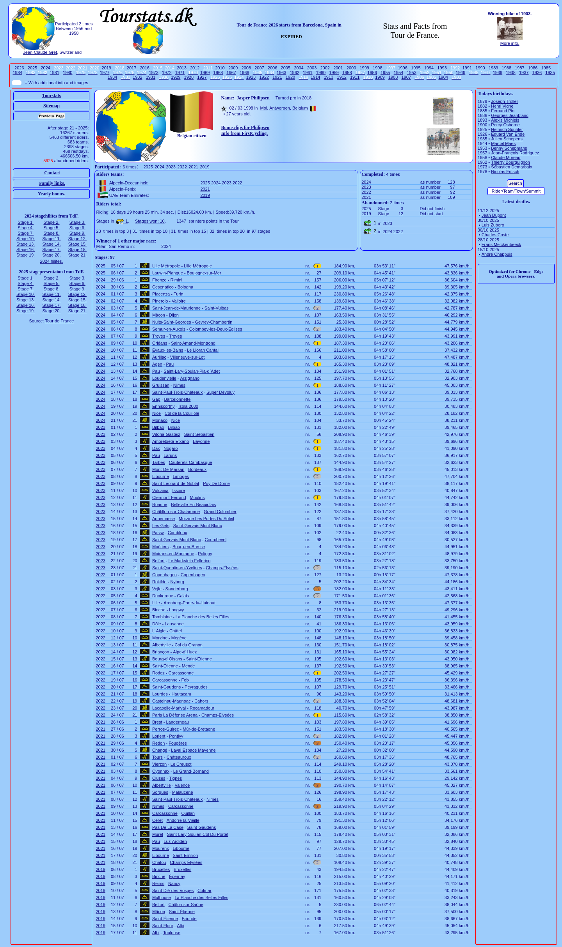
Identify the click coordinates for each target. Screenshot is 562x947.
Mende (188, 666)
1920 (290, 77)
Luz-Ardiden (175, 841)
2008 (246, 67)
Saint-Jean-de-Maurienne (176, 308)
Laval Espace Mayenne (193, 750)
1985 (546, 67)
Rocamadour (202, 708)
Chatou (159, 862)
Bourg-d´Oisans (167, 659)
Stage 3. (77, 222)
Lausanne (174, 623)
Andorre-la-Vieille (183, 820)
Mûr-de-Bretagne (199, 729)
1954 (398, 72)
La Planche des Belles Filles (202, 616)
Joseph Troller (504, 101)
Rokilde (159, 581)
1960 (320, 72)
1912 (341, 77)
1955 (385, 72)
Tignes (175, 778)
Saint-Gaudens (166, 687)
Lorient (158, 736)
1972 (166, 72)
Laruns (170, 455)
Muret (157, 834)
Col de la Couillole (182, 413)
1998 (377, 67)
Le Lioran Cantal (203, 350)
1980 (67, 72)
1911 (354, 77)
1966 (244, 72)
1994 (429, 67)
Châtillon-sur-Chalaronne (176, 511)
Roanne (159, 504)
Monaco (159, 420)
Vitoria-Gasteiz (166, 434)
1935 (550, 72)
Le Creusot (181, 764)
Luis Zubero (493, 225)
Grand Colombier (220, 511)
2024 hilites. (51, 261)
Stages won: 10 (150, 221)
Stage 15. (77, 244)
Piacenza (161, 294)
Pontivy (176, 736)
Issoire (179, 490)
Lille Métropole (166, 266)
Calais (183, 595)
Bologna (185, 287)
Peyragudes (196, 687)
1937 (523, 72)
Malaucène (182, 792)
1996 (402, 67)
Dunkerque (162, 595)
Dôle (156, 623)
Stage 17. (51, 249)
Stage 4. (26, 227)
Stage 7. (26, 233)
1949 (460, 72)
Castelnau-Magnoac (171, 701)
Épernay (177, 876)
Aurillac (159, 357)
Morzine (159, 637)
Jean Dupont (494, 215)
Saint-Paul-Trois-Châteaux (177, 392)
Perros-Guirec (165, 729)
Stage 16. (25, 249)
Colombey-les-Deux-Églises (215, 329)
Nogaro (171, 448)
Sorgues (160, 792)
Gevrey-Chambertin (213, 322)
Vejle (157, 588)
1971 (180, 72)
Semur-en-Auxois (168, 329)
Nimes (179, 385)
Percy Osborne (505, 124)
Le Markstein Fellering (190, 560)
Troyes (158, 336)
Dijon (174, 315)
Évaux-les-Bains (167, 350)
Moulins (197, 497)
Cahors (201, 701)
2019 (106, 67)
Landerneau (177, 722)
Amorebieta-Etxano (170, 441)
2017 (131, 67)
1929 (175, 77)
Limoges (181, 476)
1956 (372, 72)
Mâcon (158, 315)
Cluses (158, 778)
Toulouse (171, 932)
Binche (158, 609)
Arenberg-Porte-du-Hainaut (189, 602)
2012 (194, 67)
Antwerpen (279, 108)
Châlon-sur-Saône (186, 904)
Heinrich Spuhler (507, 129)
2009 (233, 67)
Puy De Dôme (216, 483)
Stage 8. (51, 233)
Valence (182, 785)
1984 (17, 72)
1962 (294, 72)
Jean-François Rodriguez (515, 152)
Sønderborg (176, 588)
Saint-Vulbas (217, 308)
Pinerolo (160, 301)
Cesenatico (163, 287)
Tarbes (158, 462)
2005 (285, 67)
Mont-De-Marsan (168, 469)
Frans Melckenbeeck (501, 244)
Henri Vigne (502, 106)
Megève (179, 637)
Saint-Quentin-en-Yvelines (177, 567)
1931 (150, 77)
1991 (467, 67)
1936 (537, 72)
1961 (307, 72)
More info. (509, 43)
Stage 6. (77, 227)
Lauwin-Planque (167, 273)
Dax (156, 448)
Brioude (189, 918)
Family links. (52, 183)
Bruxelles (161, 869)
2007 (259, 67)
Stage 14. (51, 244)
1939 (497, 72)
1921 (277, 77)
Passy (158, 532)
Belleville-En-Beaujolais (193, 504)
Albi (180, 925)
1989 (493, 67)
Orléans (159, 343)
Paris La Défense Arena (174, 715)
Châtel (175, 630)
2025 (32, 67)
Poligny (205, 553)
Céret (157, 820)
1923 (251, 77)
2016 (144, 67)
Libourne (160, 476)
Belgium (300, 108)
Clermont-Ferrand (169, 497)
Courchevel (215, 539)
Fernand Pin (502, 110)
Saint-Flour (162, 925)
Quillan (188, 813)
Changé (159, 750)
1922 (264, 77)
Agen (157, 364)
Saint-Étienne (199, 659)
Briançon (160, 652)
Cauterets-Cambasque (190, 462)
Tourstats (51, 95)
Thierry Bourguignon (510, 162)
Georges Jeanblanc (509, 115)
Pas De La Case (167, 827)
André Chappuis (497, 254)
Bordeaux (197, 469)
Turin (178, 294)
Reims (158, 883)
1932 (137, 77)
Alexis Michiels (505, 120)
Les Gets (160, 525)
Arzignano (190, 378)
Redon (158, 743)
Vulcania (160, 490)
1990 (480, 67)
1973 (153, 72)
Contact (52, 172)
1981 (54, 72)
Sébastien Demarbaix (511, 167)
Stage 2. (51, 222)
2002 (324, 67)
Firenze (159, 280)
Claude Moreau (505, 157)
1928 (189, 77)
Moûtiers (160, 546)
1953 (411, 72)
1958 (347, 72)
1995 (415, 67)
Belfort (158, 560)
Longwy (176, 609)
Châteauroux (179, 757)
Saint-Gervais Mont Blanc (197, 525)
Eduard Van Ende (508, 134)
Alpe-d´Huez (185, 652)
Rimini (176, 280)
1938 (510, 72)
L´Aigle (158, 630)
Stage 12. (77, 238)
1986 (532, 67)
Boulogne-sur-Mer (204, 273)
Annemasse (163, 518)
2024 (45, 67)
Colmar (204, 890)
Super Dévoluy (220, 392)
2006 (272, 67)
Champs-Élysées (222, 567)
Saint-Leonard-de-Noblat (175, 483)
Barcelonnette (177, 399)
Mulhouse (161, 897)
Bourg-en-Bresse (189, 546)
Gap (156, 399)
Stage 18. (77, 249)
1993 (441, 67)
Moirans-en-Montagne (173, 553)
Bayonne (201, 441)
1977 (104, 72)
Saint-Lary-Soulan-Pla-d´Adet (192, 371)
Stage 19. (25, 255)
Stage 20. (51, 255)
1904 (443, 77)
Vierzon (159, 764)
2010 (219, 67)
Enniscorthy (163, 406)
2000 (351, 67)
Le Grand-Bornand (191, 771)
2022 (182, 167)
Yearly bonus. (51, 193)
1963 (281, 72)
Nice (156, 413)
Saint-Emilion (185, 855)
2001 (338, 67)
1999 (364, 67)
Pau (170, 364)
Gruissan (160, 385)
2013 (181, 67)
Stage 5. (51, 227)
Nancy (174, 883)
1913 (328, 77)
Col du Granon (188, 645)
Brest (157, 722)
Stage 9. (77, 233)
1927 (201, 77)
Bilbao (158, 427)
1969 (205, 72)
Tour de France (59, 321)
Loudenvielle (164, 378)
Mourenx (160, 848)
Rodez (158, 673)
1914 (315, 77)
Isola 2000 (188, 406)
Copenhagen (164, 574)
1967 (231, 72)
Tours (157, 757)
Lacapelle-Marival (169, 708)
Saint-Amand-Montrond (193, 343)
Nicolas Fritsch (505, 171)
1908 (393, 77)
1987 (519, 67)
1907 (406, 77)
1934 (112, 77)
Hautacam (181, 694)
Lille (156, 602)
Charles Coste (495, 234)
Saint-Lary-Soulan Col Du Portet (197, 834)
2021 (193, 167)
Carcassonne (181, 673)
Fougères (178, 743)
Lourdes (160, 694)
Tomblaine (162, 616)
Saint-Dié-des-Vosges (173, 890)
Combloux (177, 532)
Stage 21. (77, 255)
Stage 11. (51, 238)
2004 (298, 67)
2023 (170, 167)
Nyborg (177, 581)
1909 (379, 77)
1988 (506, 67)
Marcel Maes (503, 143)
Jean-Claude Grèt (40, 52)
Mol (263, 108)
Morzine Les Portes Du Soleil (206, 518)
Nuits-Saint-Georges (171, 322)
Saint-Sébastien (199, 434)
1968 (218, 72)
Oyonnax (160, 771)
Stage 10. (25, 238)
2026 (19, 67)
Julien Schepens (507, 138)
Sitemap (51, 105)
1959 (333, 72)
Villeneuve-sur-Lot (187, 357)
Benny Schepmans (509, 148)
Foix (185, 680)
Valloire (179, 301)
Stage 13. (25, 244)
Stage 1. (26, 222)
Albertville (161, 645)
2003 (312, 67)
